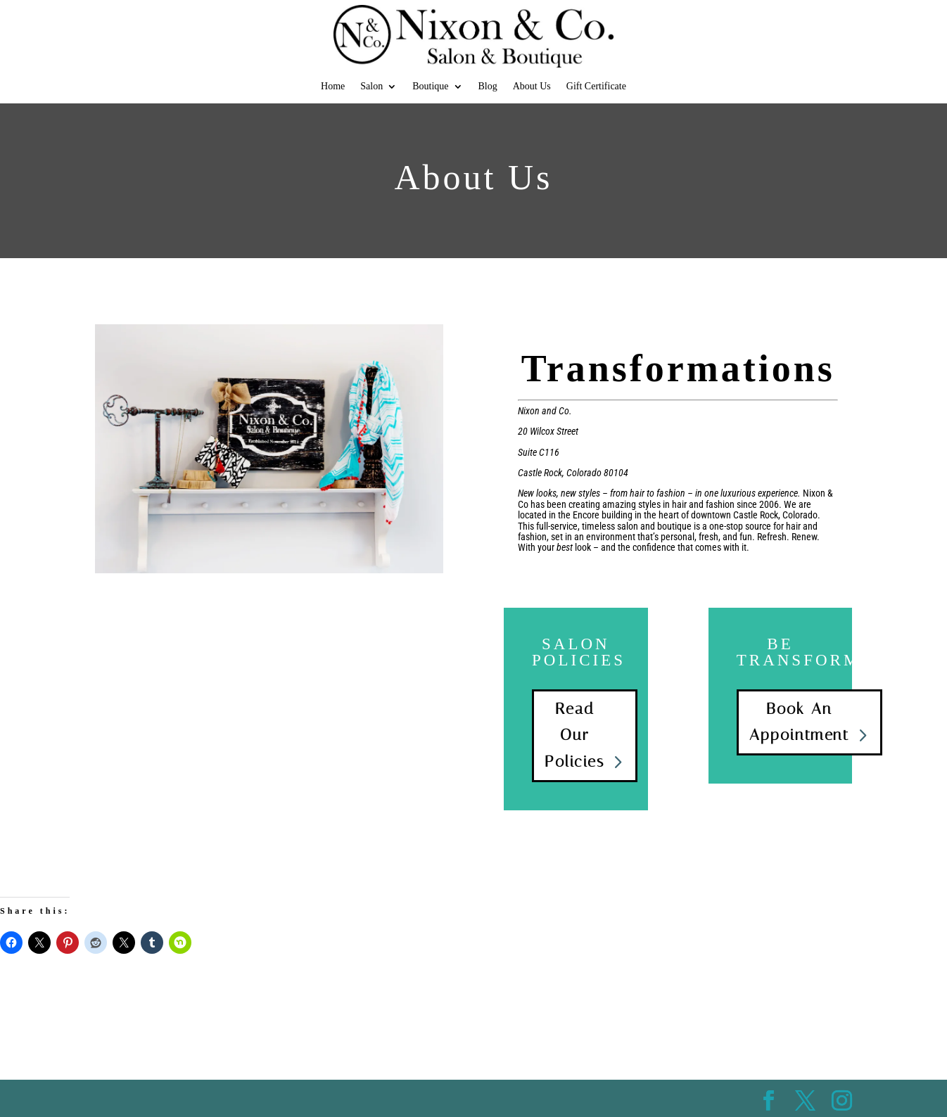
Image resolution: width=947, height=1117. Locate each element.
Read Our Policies (574, 735)
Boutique (430, 86)
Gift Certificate (596, 86)
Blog (487, 86)
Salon (371, 86)
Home (333, 86)
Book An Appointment (799, 722)
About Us (532, 86)
